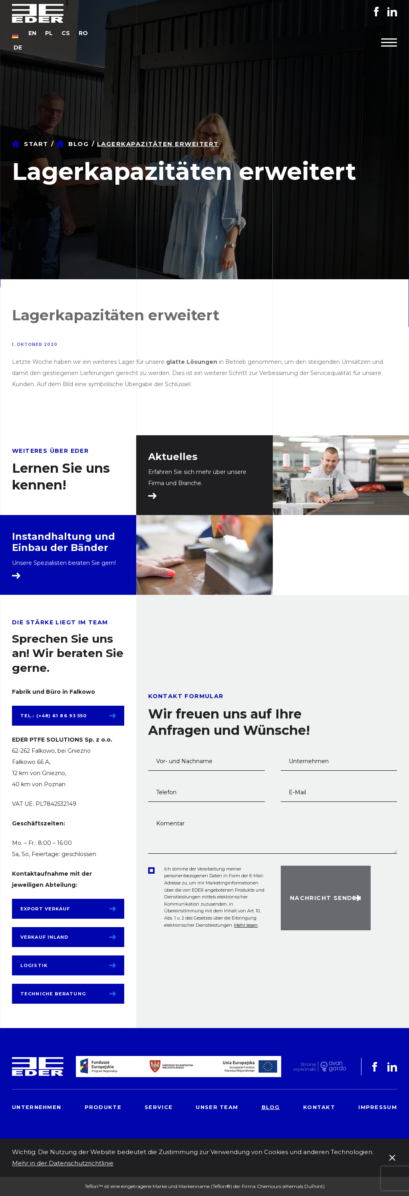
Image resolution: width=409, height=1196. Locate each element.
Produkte (103, 1107)
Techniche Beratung (53, 994)
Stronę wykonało (304, 1067)
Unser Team (217, 1107)
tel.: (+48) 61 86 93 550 (53, 715)
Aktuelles (172, 456)
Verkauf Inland (44, 937)
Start (36, 144)
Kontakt (319, 1107)
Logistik (34, 965)
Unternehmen (36, 1107)
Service (159, 1107)
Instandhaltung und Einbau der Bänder (63, 542)
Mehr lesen (246, 925)
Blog (78, 144)
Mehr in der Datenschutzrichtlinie (62, 1163)
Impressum (377, 1107)
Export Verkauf (45, 909)
